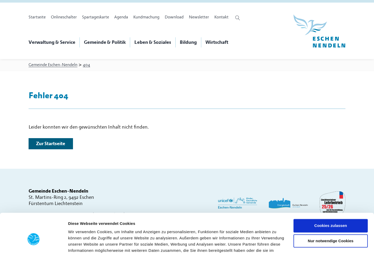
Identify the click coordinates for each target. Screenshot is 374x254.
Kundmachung (146, 17)
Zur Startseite (50, 144)
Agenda (121, 17)
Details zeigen (81, 244)
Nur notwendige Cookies (330, 214)
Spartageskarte (95, 17)
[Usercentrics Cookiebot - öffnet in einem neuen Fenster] (33, 244)
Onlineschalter (64, 17)
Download (174, 17)
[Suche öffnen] (238, 17)
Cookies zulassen (330, 198)
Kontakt (221, 17)
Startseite (37, 17)
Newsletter (199, 17)
